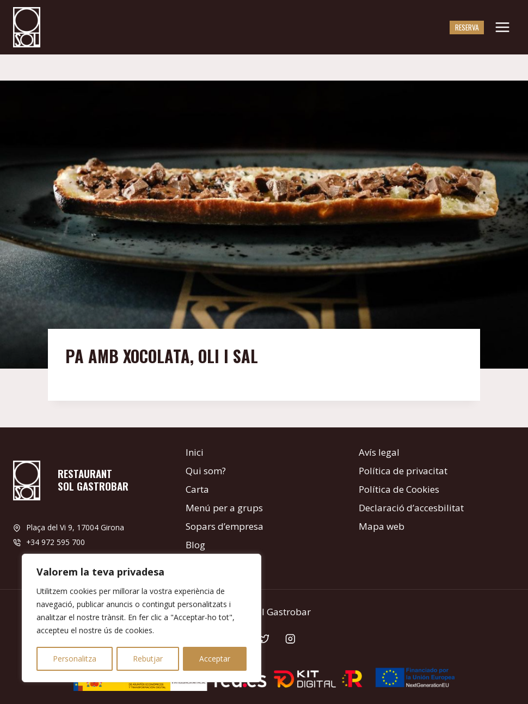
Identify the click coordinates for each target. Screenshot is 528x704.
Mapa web (381, 526)
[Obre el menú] (502, 27)
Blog (195, 544)
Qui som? (206, 470)
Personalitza (74, 658)
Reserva (467, 27)
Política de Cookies (399, 489)
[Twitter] (264, 639)
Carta (197, 489)
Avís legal (379, 452)
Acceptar (214, 658)
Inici (195, 452)
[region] (141, 618)
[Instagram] (290, 639)
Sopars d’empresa (224, 526)
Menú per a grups (224, 507)
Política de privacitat (403, 470)
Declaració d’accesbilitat (411, 507)
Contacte (204, 563)
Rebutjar (148, 658)
